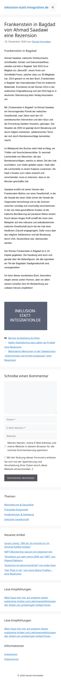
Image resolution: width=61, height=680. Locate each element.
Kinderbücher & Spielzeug (19, 514)
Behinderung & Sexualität (19, 504)
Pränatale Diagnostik (16, 509)
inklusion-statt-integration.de (26, 7)
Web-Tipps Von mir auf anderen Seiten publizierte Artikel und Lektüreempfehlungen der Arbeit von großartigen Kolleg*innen (30, 601)
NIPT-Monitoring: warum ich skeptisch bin (28, 551)
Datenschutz (11, 659)
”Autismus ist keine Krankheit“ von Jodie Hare (30, 565)
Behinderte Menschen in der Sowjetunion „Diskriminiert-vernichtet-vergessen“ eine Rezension (30, 356)
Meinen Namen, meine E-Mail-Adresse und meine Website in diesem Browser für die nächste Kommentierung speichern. (31, 446)
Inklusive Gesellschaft (16, 519)
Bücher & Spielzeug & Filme (24, 338)
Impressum (10, 654)
